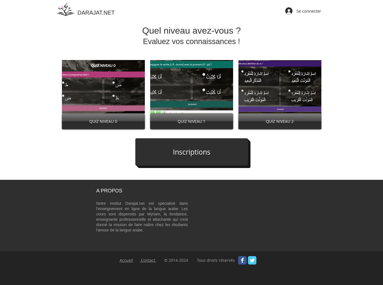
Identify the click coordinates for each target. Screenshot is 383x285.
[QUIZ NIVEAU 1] (191, 121)
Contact (148, 260)
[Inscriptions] (191, 152)
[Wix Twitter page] (252, 260)
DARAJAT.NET (96, 13)
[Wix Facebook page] (242, 260)
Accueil (126, 260)
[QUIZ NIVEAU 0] (103, 121)
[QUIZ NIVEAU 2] (279, 121)
